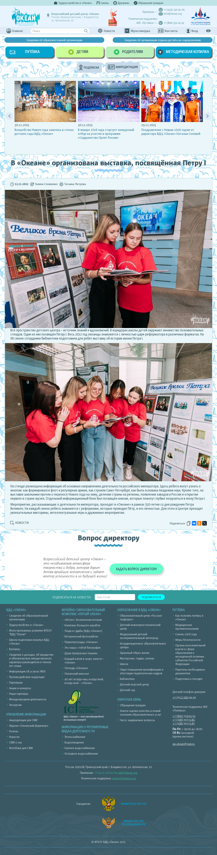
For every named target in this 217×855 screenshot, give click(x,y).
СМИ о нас (15, 742)
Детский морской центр (134, 684)
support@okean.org (124, 778)
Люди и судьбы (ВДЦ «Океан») (83, 631)
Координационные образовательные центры (143, 645)
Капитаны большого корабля (82, 625)
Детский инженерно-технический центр (140, 626)
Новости (14, 737)
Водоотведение (74, 742)
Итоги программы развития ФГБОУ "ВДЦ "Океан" (30, 632)
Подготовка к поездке (188, 679)
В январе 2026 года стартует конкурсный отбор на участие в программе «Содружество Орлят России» (106, 133)
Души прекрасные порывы (81, 653)
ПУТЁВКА (32, 51)
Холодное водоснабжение (81, 753)
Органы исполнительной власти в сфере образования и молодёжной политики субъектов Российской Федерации (190, 654)
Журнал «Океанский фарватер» (28, 725)
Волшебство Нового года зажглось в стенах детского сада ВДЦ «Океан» (44, 132)
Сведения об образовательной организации (54, 40)
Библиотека (127, 679)
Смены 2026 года (186, 634)
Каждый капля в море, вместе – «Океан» (84, 660)
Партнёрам (16, 682)
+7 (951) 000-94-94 (184, 697)
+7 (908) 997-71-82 (184, 719)
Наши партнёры (18, 693)
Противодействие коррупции (26, 677)
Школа (124, 664)
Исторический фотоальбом (81, 636)
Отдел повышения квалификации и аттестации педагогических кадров (141, 671)
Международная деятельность (27, 699)
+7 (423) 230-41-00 (174, 9)
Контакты (14, 649)
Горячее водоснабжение (80, 748)
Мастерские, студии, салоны (137, 658)
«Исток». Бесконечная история (83, 619)
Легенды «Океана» (76, 668)
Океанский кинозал (77, 673)
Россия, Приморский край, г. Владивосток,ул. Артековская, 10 (75, 17)
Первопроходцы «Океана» (81, 642)
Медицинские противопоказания (187, 626)
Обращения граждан (133, 705)
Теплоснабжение (75, 737)
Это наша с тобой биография (82, 647)
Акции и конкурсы (20, 688)
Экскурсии (15, 705)
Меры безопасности (187, 640)
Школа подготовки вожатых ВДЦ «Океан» (29, 641)
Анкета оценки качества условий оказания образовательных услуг (140, 712)
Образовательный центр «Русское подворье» (141, 617)
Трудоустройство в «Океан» (26, 625)
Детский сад (127, 690)
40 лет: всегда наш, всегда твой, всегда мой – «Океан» (84, 681)
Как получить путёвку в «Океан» (189, 617)
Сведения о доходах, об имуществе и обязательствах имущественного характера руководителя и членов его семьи (31, 660)
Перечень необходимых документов (190, 671)
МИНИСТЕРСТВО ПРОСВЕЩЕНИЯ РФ (133, 822)
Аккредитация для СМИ (23, 720)
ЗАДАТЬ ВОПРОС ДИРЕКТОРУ (136, 569)
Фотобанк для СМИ (21, 748)
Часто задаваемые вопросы (137, 720)
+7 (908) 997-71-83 (184, 723)
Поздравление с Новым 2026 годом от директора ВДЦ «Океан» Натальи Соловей (170, 132)
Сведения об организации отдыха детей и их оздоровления (163, 40)
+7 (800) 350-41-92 (174, 22)
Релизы (13, 731)
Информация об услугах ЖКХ (27, 671)
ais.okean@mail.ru (184, 744)
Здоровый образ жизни (134, 653)
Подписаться (151, 597)
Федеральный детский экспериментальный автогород (139, 636)
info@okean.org (173, 13)
